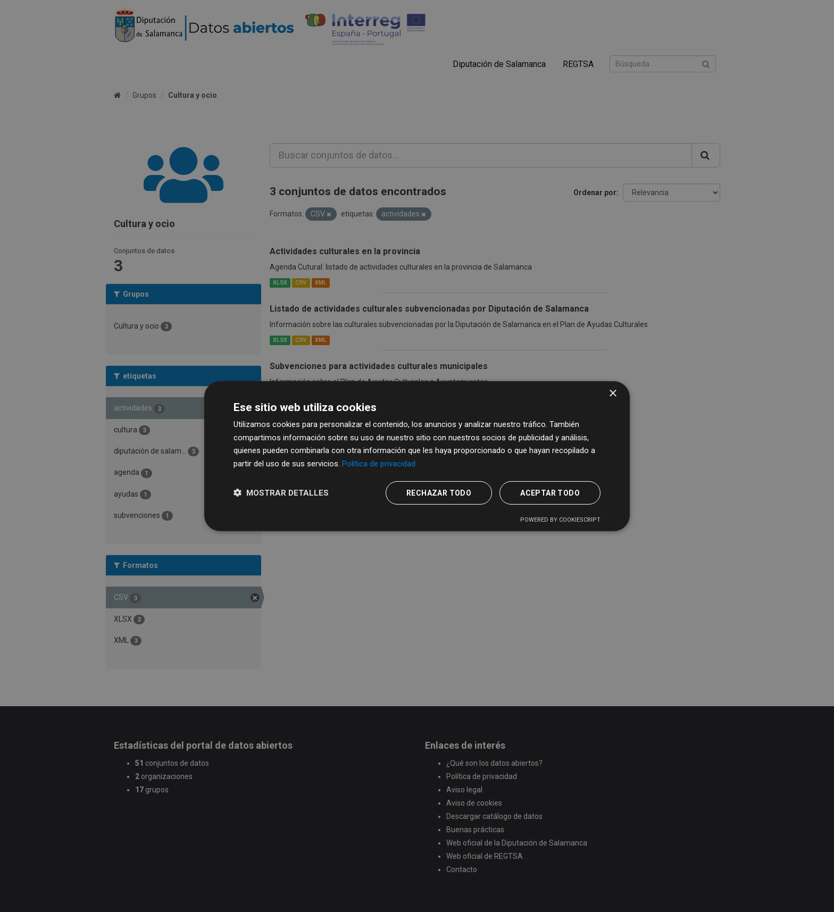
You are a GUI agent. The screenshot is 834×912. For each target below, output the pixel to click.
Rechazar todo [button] (438, 493)
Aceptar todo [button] (550, 493)
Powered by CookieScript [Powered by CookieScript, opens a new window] (560, 519)
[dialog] (417, 456)
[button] (281, 493)
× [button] (612, 393)
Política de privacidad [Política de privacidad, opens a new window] (378, 463)
